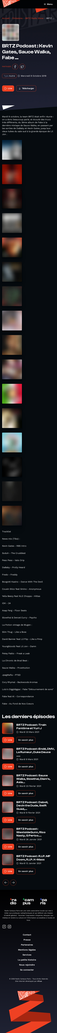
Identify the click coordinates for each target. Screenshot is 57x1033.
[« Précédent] (6, 883)
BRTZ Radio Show (34, 18)
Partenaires (28, 945)
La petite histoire (28, 960)
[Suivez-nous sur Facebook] (4, 927)
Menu (48, 4)
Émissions (17, 18)
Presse (28, 939)
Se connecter (28, 970)
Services (28, 955)
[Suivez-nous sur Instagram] (9, 927)
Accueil (6, 18)
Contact (28, 934)
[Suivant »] (13, 883)
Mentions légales (28, 950)
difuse (39, 981)
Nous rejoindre (28, 965)
